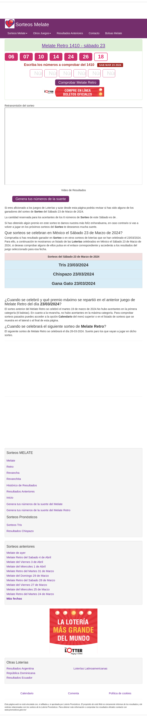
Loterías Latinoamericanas (90, 668)
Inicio (10, 497)
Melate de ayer (16, 552)
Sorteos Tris (14, 524)
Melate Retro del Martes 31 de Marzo (30, 571)
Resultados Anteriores (70, 33)
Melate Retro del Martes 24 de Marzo (30, 594)
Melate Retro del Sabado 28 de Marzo (31, 580)
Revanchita (14, 478)
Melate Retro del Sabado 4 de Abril (29, 557)
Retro (10, 466)
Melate (11, 460)
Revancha (13, 472)
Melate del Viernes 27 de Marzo (27, 584)
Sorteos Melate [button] (17, 33)
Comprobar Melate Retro (77, 82)
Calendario (26, 693)
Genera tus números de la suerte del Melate (35, 504)
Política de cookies (120, 693)
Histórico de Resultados (22, 485)
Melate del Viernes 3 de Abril (25, 561)
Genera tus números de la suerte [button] (41, 199)
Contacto (94, 33)
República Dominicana (21, 673)
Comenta (73, 693)
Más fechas (14, 598)
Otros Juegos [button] (42, 33)
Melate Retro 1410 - (73, 45)
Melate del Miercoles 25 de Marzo (28, 589)
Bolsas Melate (113, 33)
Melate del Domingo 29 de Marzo (28, 575)
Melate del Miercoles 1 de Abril (26, 566)
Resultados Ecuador (19, 677)
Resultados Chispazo (20, 531)
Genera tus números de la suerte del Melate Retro (38, 510)
